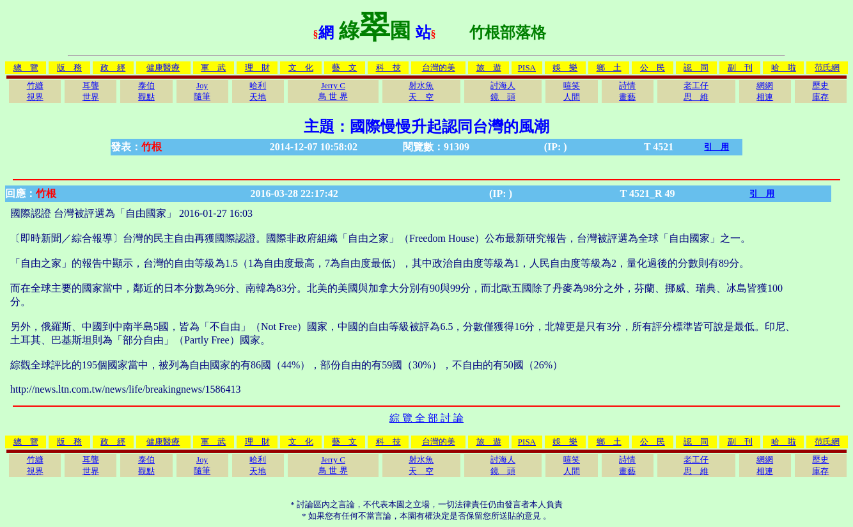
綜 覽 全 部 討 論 (426, 418)
